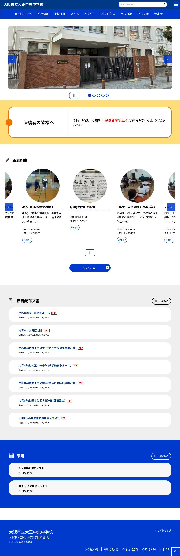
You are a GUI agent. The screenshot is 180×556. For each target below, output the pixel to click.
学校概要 (43, 14)
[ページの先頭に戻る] (176, 552)
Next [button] (168, 59)
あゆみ (75, 14)
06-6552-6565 (23, 541)
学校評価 (59, 14)
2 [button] (94, 95)
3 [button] (98, 95)
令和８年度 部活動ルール (35, 313)
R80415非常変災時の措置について (39, 418)
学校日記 (126, 14)
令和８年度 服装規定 (31, 330)
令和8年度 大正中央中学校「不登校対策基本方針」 (48, 348)
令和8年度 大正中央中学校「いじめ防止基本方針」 (48, 383)
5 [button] (107, 95)
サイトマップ (164, 530)
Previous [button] (12, 59)
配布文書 (143, 14)
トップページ (25, 14)
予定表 (158, 14)
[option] (90, 57)
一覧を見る (162, 456)
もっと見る (88, 268)
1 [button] (89, 95)
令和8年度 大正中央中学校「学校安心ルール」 (45, 365)
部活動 (89, 14)
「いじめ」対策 (107, 14)
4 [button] (103, 95)
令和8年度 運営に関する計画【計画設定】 (42, 400)
